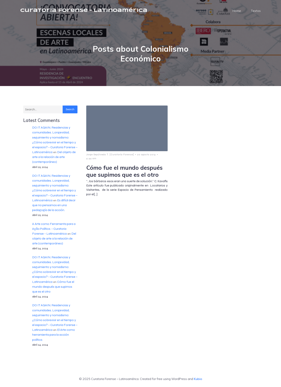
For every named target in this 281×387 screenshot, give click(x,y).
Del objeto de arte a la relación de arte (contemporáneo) (54, 157)
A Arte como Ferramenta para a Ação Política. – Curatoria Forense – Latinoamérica (54, 228)
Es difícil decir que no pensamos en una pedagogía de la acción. (54, 205)
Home (236, 11)
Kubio (198, 379)
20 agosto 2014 (146, 154)
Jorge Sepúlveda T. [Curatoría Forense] (110, 154)
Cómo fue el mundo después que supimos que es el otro (53, 286)
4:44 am (91, 158)
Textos (256, 11)
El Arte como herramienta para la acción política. (53, 334)
